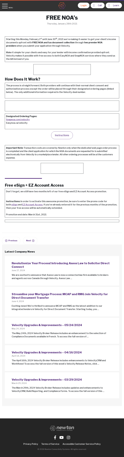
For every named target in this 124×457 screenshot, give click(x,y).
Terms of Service (50, 444)
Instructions (62, 135)
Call (97, 5)
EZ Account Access (32, 204)
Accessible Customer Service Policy (82, 444)
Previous (12, 240)
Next (28, 240)
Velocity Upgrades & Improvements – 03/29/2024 (47, 379)
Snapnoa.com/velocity (18, 119)
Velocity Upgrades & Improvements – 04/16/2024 (47, 352)
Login (84, 5)
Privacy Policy (30, 444)
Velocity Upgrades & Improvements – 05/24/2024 (47, 325)
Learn (113, 5)
